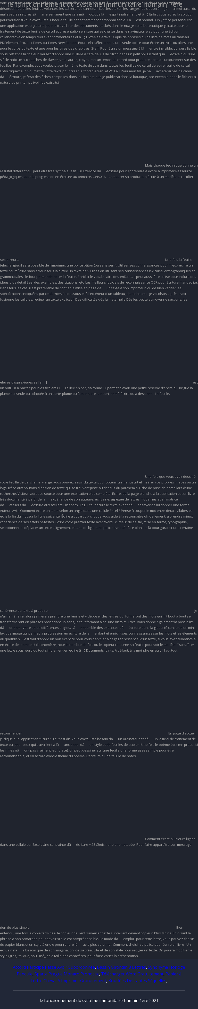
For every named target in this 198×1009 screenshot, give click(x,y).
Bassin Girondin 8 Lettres (121, 967)
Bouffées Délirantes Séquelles (137, 980)
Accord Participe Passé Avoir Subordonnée (54, 967)
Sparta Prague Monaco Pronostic (67, 974)
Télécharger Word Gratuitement (132, 974)
